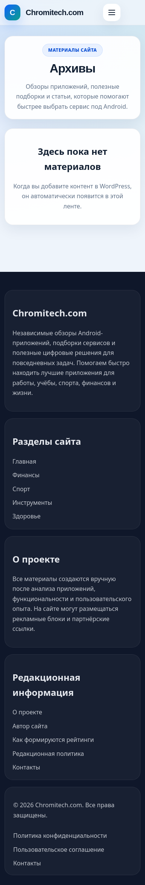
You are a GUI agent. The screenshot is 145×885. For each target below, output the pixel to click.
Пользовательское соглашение (58, 849)
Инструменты (32, 502)
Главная (24, 461)
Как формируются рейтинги (53, 739)
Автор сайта (30, 726)
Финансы (26, 475)
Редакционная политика (48, 753)
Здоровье (26, 516)
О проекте (27, 712)
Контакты (26, 767)
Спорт (21, 489)
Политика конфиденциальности (60, 835)
